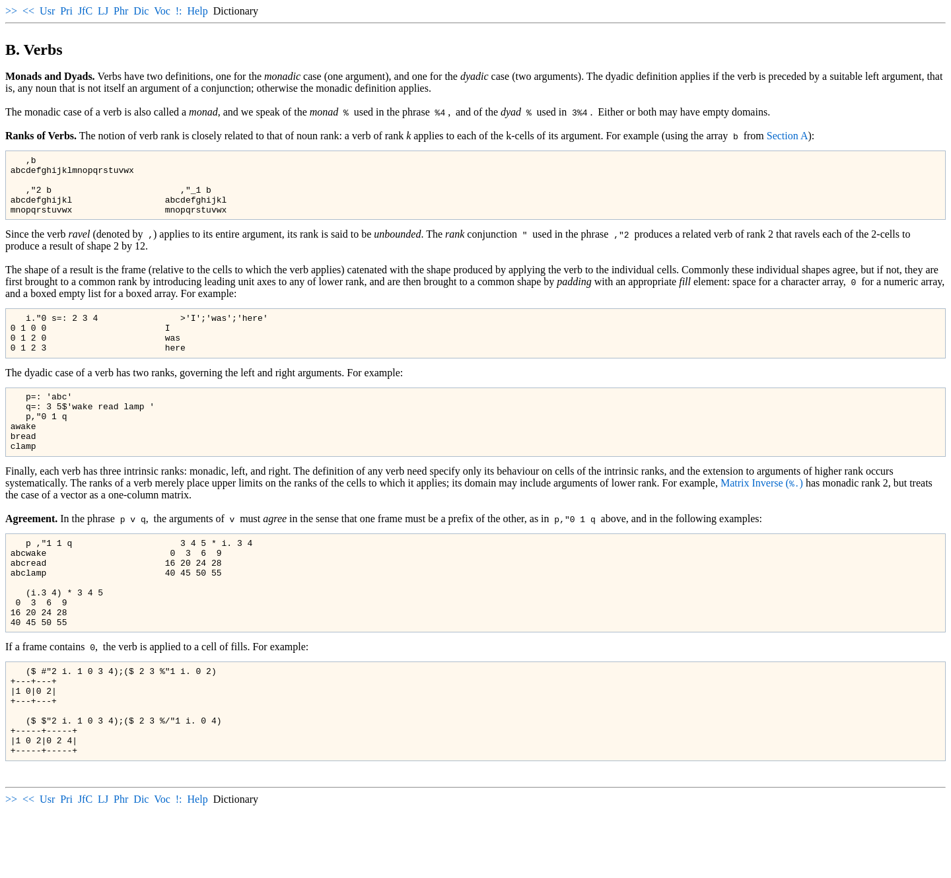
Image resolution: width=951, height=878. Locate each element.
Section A (787, 135)
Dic (141, 11)
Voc (162, 11)
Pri (66, 11)
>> (11, 11)
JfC (85, 11)
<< (28, 11)
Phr (121, 11)
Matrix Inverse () (762, 514)
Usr (47, 11)
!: (179, 11)
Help (198, 11)
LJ (103, 11)
